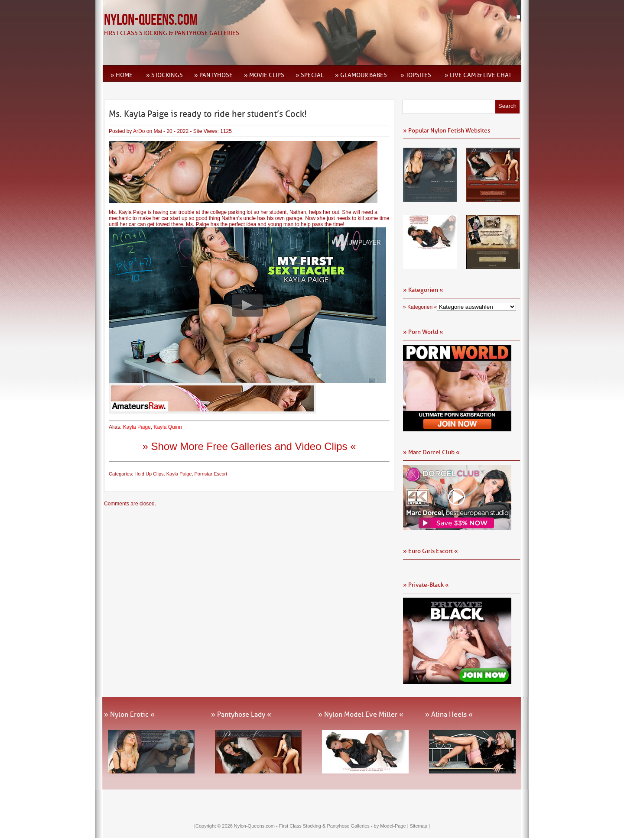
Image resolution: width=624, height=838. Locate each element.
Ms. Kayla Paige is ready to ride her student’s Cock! (208, 114)
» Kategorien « (420, 307)
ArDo (139, 131)
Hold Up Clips (148, 473)
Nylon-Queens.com (151, 20)
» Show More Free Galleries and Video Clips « (249, 446)
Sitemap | (420, 825)
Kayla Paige (137, 427)
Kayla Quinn (167, 427)
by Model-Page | (392, 825)
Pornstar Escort (211, 473)
